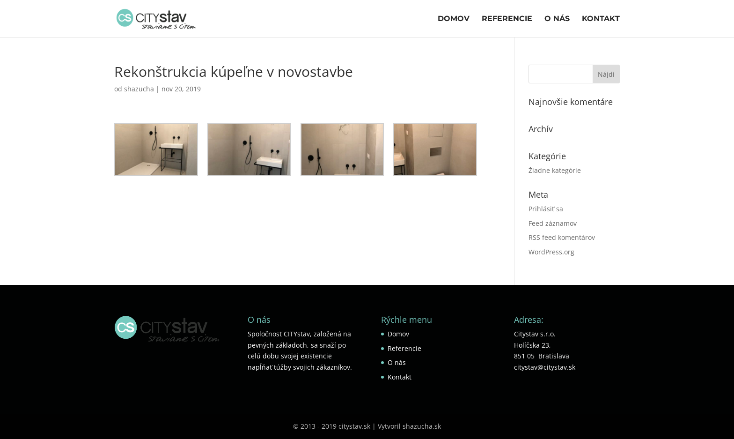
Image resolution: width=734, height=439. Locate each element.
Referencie (507, 19)
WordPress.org (551, 251)
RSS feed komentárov (561, 237)
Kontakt (601, 19)
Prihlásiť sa (545, 208)
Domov (454, 19)
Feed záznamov (552, 223)
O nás (557, 19)
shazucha (139, 88)
